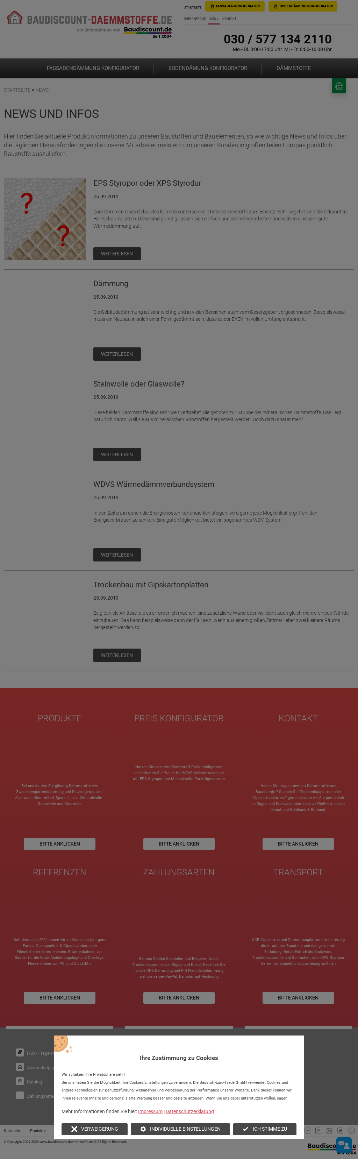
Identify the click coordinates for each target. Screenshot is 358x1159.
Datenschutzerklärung (190, 1111)
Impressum (150, 1111)
